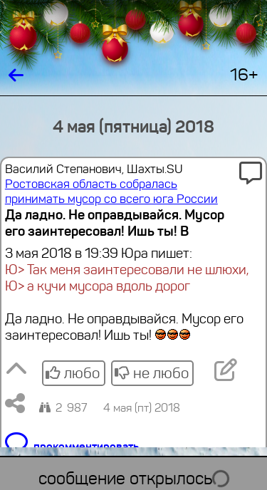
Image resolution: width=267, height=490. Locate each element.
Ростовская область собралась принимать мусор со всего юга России (111, 192)
